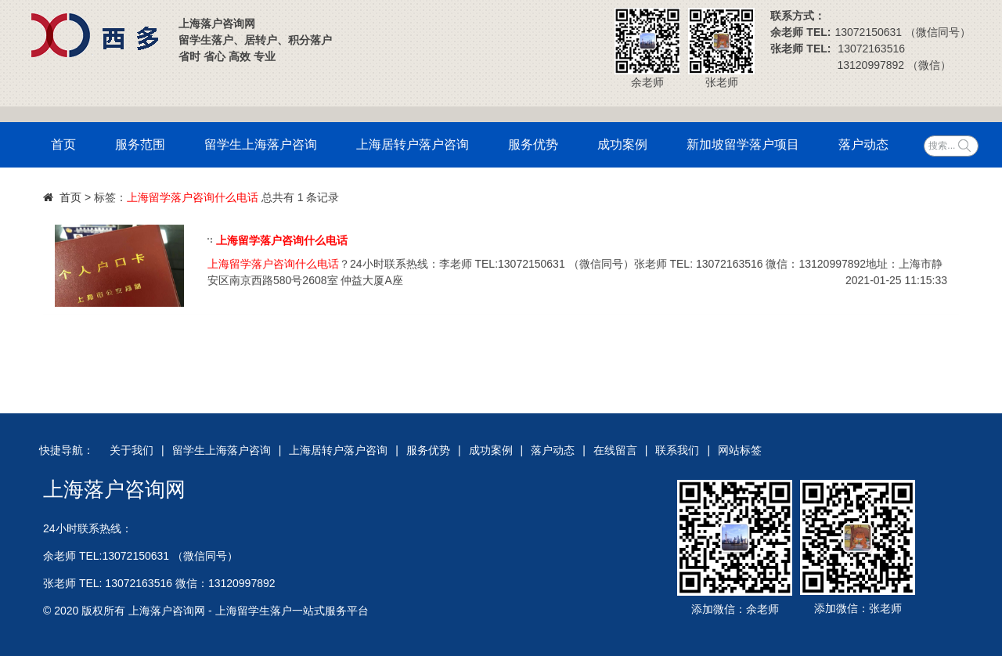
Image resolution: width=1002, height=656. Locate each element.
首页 (63, 144)
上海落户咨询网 (114, 489)
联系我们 (677, 450)
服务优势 (533, 144)
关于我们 (131, 450)
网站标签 (740, 450)
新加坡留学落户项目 (743, 144)
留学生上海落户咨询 (260, 144)
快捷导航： (66, 450)
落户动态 (863, 144)
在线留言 (615, 450)
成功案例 (622, 144)
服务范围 (140, 144)
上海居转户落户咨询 (412, 144)
